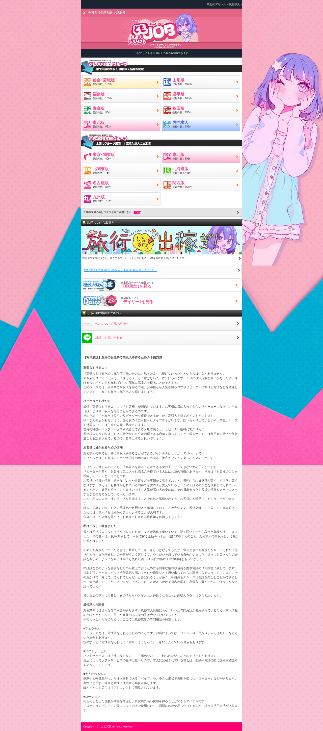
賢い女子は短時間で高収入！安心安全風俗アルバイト (120, 270)
